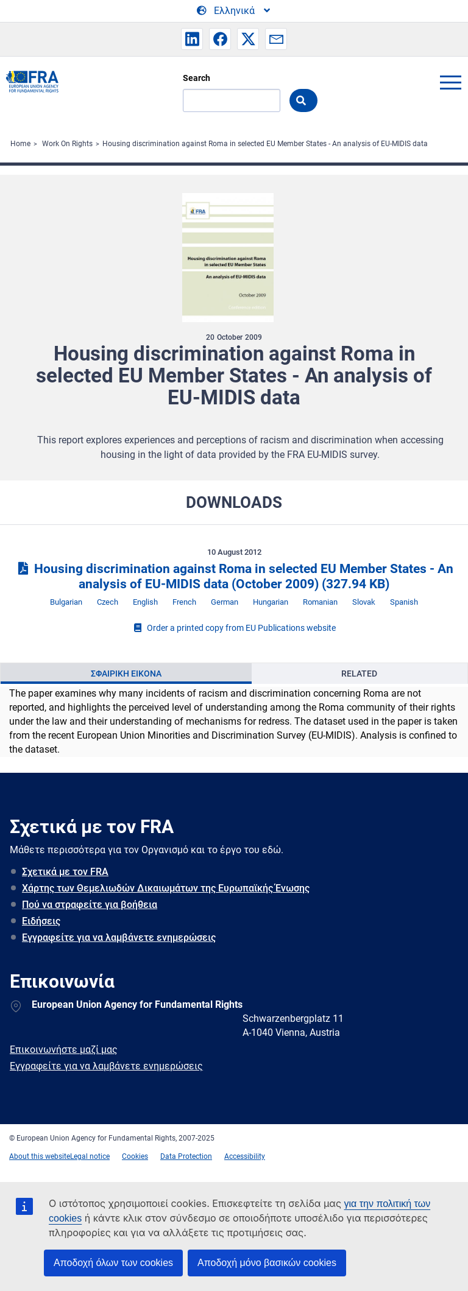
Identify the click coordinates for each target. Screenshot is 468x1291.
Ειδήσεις (41, 921)
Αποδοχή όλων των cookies (113, 1263)
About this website (39, 1156)
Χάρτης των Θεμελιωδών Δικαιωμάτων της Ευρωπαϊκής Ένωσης (166, 888)
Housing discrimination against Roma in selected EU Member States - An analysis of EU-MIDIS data (265, 143)
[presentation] (126, 673)
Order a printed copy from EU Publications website (234, 628)
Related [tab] (359, 673)
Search (196, 78)
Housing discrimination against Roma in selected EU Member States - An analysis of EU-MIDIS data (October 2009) (234, 576)
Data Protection (186, 1156)
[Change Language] (234, 11)
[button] (192, 39)
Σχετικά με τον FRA (65, 872)
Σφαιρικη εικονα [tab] (126, 673)
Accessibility (244, 1156)
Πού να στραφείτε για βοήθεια (89, 904)
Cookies (135, 1156)
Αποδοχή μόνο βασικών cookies (266, 1263)
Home (20, 143)
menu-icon (450, 82)
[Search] (231, 100)
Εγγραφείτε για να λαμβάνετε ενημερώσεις (119, 937)
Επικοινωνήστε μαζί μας (64, 1049)
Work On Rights (67, 143)
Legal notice (90, 1156)
